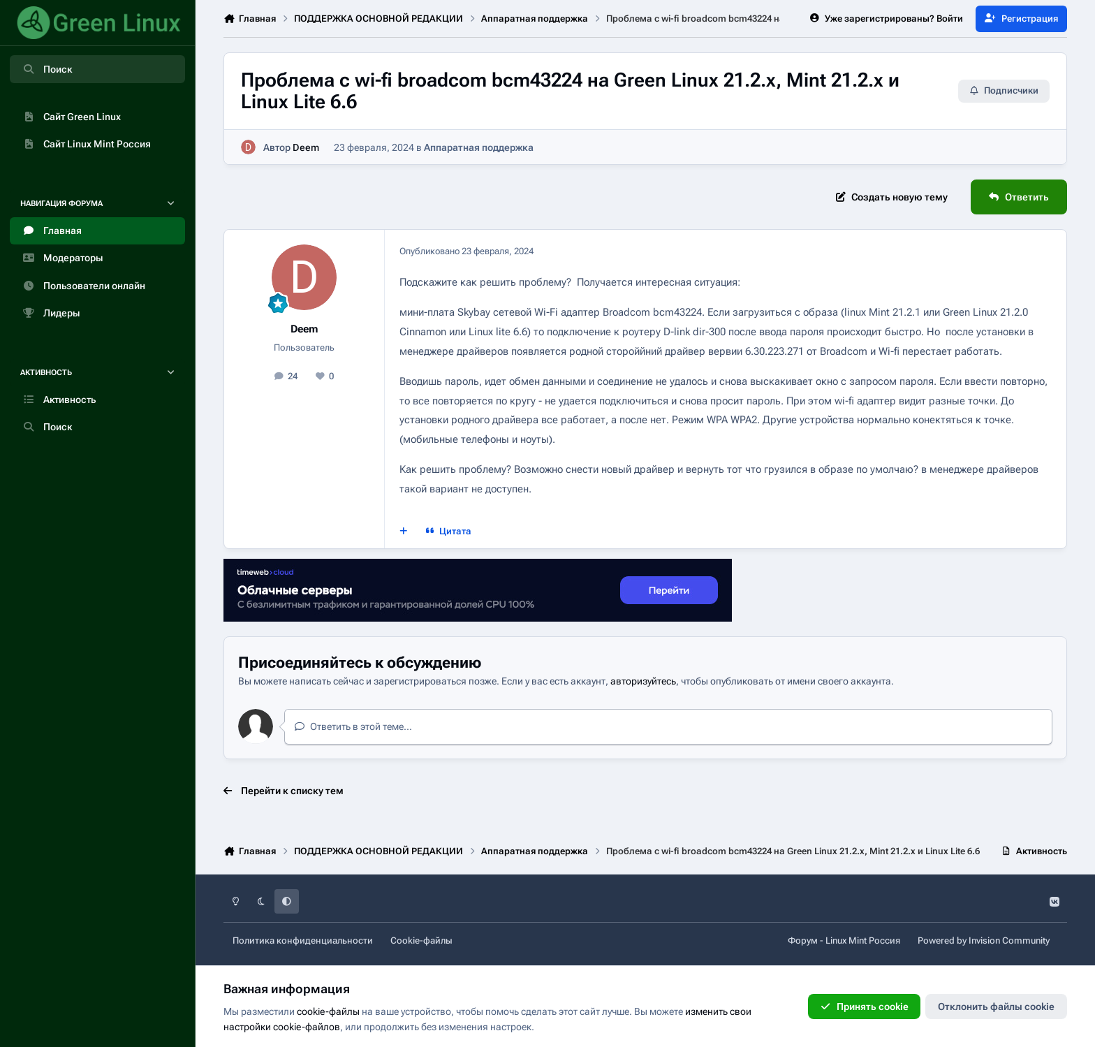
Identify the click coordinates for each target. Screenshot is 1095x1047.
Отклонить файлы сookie (996, 1006)
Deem (306, 147)
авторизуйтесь (643, 681)
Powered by (984, 940)
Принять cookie (864, 1006)
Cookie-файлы (421, 940)
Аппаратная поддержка (479, 147)
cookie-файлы (328, 1011)
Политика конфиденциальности (303, 940)
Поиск (46, 69)
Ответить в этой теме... (353, 726)
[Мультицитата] (403, 531)
